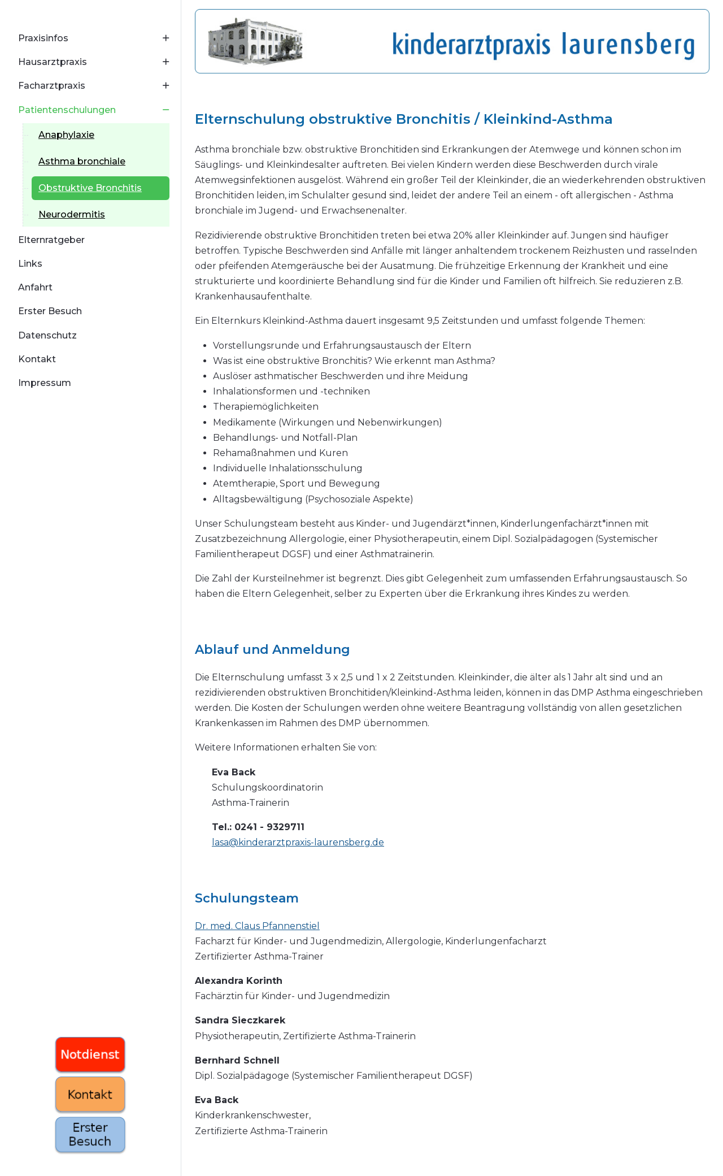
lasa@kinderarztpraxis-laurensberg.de (298, 842)
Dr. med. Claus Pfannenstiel (257, 926)
